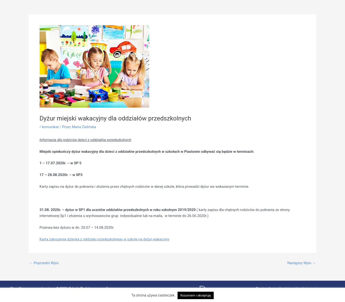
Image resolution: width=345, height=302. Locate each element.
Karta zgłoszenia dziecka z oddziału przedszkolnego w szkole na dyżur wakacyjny (104, 239)
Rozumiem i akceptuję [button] (195, 295)
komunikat (50, 127)
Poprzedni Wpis (44, 263)
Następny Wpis (301, 263)
